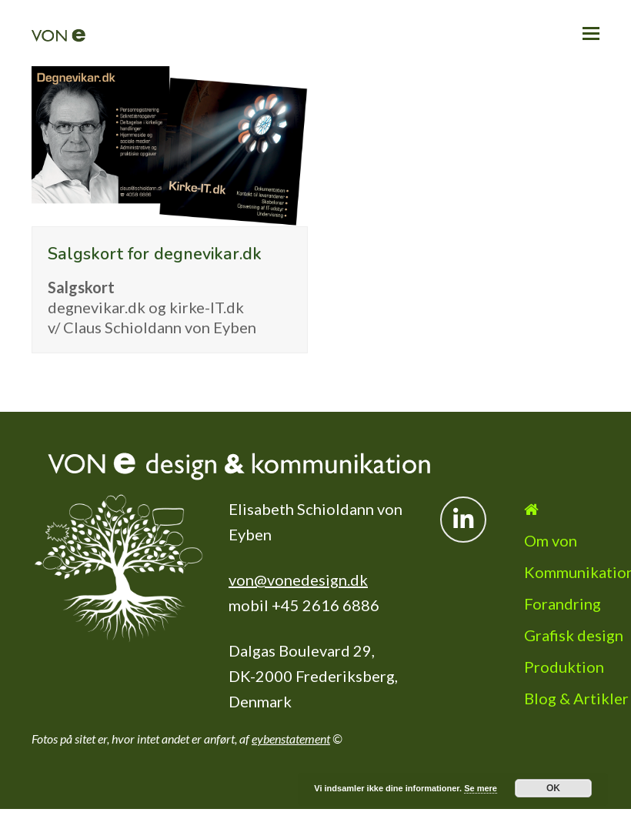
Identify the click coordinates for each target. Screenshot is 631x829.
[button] (591, 33)
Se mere (480, 788)
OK (553, 788)
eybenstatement (291, 738)
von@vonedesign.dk (298, 579)
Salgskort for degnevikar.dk (155, 254)
